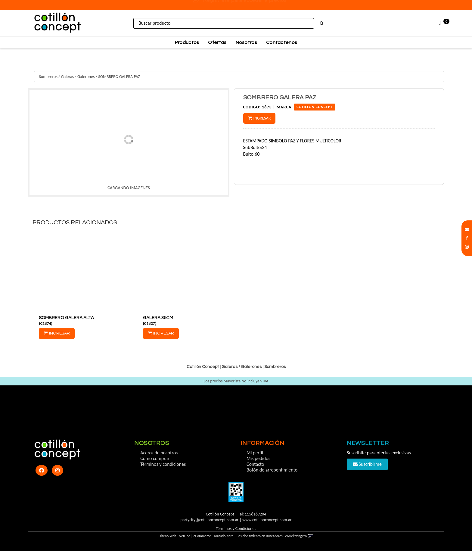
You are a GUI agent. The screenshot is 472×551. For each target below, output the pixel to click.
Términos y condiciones (163, 464)
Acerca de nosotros (159, 453)
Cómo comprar (154, 458)
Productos (187, 42)
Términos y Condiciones (236, 528)
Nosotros (246, 42)
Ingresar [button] (262, 118)
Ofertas (217, 42)
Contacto (255, 464)
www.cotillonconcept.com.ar (266, 519)
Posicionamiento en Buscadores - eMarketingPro (272, 536)
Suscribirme (367, 464)
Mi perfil (255, 453)
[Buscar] (322, 23)
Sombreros (48, 76)
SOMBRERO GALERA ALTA (66, 318)
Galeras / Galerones (78, 76)
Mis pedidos (258, 458)
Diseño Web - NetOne (174, 536)
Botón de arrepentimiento (272, 470)
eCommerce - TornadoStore (214, 536)
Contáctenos (281, 42)
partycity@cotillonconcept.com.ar (209, 519)
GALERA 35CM (158, 318)
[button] (467, 229)
